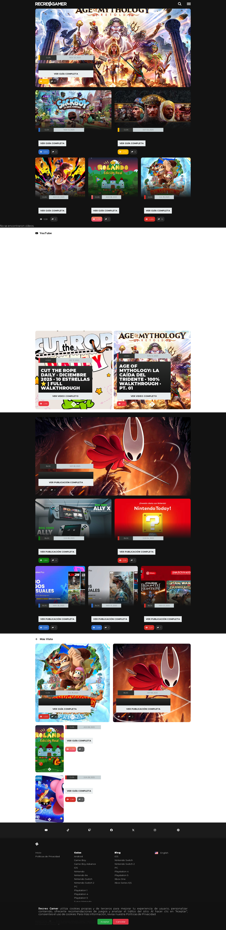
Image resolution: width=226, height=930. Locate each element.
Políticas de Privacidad (141, 914)
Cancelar (120, 921)
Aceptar (105, 921)
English (164, 853)
